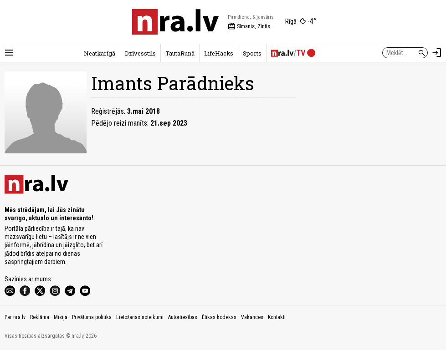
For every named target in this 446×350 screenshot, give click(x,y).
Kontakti (277, 317)
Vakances (252, 317)
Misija (60, 317)
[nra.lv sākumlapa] (175, 22)
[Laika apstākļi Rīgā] (300, 22)
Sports (252, 53)
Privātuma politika (92, 317)
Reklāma (39, 317)
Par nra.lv (15, 317)
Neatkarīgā (99, 53)
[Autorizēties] (437, 53)
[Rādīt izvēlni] (9, 53)
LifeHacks (218, 53)
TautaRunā (180, 53)
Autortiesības (182, 317)
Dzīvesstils (140, 53)
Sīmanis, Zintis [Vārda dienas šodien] (249, 26)
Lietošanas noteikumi (140, 317)
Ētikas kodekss (219, 317)
